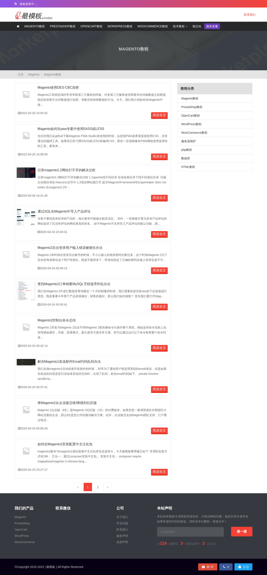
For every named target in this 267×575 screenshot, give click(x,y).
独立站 (197, 26)
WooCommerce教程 (152, 26)
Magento (33, 74)
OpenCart (21, 529)
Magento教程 (34, 26)
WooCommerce (25, 542)
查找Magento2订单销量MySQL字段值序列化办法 (74, 284)
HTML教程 (188, 167)
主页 (21, 74)
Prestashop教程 (63, 26)
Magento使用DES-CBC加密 (58, 87)
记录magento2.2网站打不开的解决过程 (66, 170)
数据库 (185, 158)
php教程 (186, 149)
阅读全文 (159, 115)
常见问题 (122, 523)
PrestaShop (22, 523)
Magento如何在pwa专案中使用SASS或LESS (71, 129)
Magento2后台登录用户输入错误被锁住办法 (70, 247)
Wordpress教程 (119, 26)
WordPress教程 (191, 124)
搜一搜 (242, 531)
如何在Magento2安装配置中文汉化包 (65, 444)
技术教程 (179, 26)
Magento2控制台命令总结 (57, 320)
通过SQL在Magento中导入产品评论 (64, 211)
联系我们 (250, 14)
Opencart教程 (92, 26)
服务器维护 (188, 141)
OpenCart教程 (190, 115)
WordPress (22, 535)
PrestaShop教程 (191, 107)
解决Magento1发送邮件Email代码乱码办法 (69, 361)
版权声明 (122, 535)
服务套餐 (212, 26)
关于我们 (122, 517)
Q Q (243, 567)
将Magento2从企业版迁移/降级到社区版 (67, 403)
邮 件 (208, 567)
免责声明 (122, 542)
